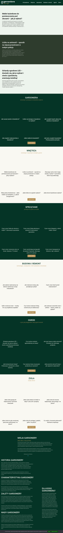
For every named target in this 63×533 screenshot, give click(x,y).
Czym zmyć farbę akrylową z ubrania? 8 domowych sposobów (31, 234)
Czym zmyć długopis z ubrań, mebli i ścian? (52, 233)
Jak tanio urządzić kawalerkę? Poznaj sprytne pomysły (52, 140)
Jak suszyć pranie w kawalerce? (10, 120)
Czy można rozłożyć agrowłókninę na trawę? (31, 348)
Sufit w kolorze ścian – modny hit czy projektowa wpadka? (10, 313)
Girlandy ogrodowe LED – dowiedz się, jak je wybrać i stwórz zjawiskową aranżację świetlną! (12, 74)
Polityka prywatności (55, 531)
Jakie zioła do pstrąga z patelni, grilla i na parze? (31, 427)
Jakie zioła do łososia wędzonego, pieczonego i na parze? (52, 407)
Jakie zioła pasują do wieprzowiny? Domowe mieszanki (10, 407)
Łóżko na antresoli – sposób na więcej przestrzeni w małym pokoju (13, 45)
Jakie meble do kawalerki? (31, 138)
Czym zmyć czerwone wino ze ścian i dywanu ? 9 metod (10, 255)
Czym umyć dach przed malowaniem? (52, 291)
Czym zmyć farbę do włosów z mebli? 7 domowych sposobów (10, 234)
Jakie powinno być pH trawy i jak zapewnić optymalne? (53, 371)
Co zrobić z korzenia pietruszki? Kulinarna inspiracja (53, 428)
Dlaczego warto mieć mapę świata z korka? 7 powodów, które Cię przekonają (53, 176)
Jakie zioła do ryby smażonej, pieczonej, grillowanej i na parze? (10, 428)
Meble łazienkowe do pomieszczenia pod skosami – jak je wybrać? (12, 16)
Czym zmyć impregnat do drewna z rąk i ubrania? (52, 254)
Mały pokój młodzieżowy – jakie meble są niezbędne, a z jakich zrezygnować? (10, 198)
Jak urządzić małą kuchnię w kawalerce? (10, 139)
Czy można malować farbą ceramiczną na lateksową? (31, 312)
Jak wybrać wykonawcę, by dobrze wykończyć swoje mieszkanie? (10, 292)
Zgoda (49, 531)
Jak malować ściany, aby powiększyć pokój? (31, 291)
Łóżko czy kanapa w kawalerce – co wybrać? (31, 120)
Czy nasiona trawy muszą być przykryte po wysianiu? (31, 371)
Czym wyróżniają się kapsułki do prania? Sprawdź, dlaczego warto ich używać (31, 255)
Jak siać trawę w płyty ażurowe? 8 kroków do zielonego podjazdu (52, 349)
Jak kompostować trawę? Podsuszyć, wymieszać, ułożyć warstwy (10, 371)
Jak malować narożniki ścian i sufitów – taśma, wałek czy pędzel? (52, 313)
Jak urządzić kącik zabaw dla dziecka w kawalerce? (52, 120)
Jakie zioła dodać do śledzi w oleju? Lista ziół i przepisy (31, 406)
